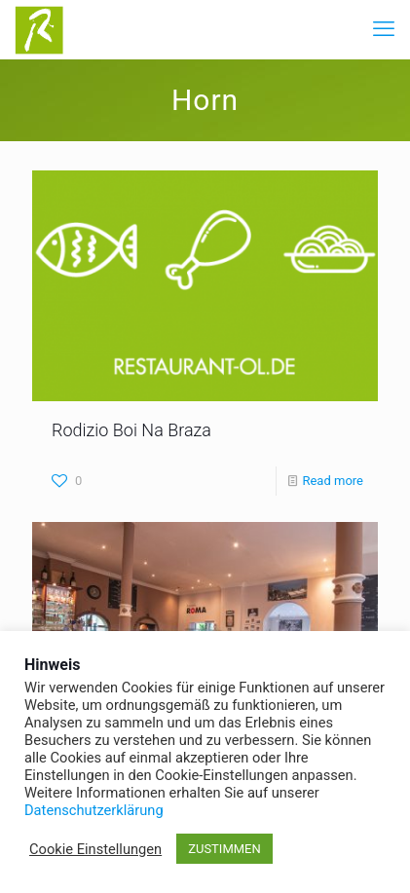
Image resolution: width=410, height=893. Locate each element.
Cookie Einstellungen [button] (95, 849)
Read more (332, 480)
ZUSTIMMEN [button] (224, 848)
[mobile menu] (383, 29)
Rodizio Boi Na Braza (131, 430)
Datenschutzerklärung (94, 810)
